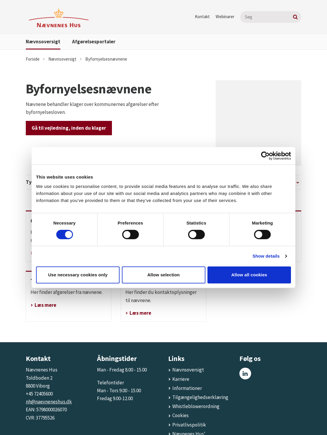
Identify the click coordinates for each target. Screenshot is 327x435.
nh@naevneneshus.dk (49, 371)
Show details (266, 256)
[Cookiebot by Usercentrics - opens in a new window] (265, 155)
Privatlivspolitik (189, 394)
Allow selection (163, 274)
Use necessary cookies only (78, 274)
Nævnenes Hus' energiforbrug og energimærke (190, 411)
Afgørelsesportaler (93, 41)
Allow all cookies (249, 274)
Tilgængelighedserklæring (200, 367)
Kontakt (202, 16)
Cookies (180, 385)
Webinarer (225, 16)
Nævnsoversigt (43, 41)
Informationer (187, 357)
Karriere (180, 348)
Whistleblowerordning (195, 376)
